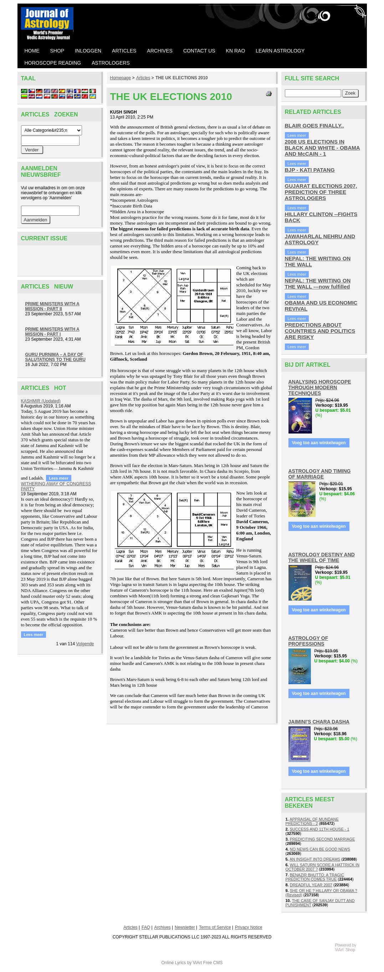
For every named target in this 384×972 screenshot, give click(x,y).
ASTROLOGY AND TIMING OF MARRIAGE (319, 474)
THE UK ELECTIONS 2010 (181, 77)
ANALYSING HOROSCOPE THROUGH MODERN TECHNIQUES (319, 387)
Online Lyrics (173, 962)
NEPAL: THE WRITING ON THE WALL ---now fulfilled (318, 283)
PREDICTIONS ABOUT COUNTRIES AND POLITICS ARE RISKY (320, 331)
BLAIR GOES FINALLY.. (314, 125)
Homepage (120, 77)
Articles (143, 77)
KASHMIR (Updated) (41, 401)
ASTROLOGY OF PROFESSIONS (308, 641)
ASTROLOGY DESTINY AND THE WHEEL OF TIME (321, 557)
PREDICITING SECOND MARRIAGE (322, 839)
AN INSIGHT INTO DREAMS (315, 859)
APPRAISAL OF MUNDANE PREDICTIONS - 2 (312, 821)
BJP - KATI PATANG (310, 170)
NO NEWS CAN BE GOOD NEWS (320, 849)
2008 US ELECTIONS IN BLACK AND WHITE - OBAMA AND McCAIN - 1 (322, 148)
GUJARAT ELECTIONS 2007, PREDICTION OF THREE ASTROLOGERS (321, 192)
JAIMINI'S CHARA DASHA (319, 722)
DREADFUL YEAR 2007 (311, 885)
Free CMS (213, 962)
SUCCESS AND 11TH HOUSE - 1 (319, 829)
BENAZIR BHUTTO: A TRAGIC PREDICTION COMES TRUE (315, 877)
